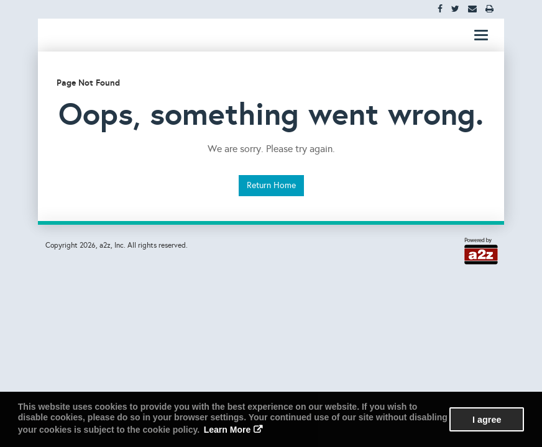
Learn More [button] (227, 430)
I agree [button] (486, 420)
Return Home (271, 185)
